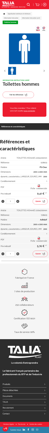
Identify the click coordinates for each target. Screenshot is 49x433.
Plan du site (22, 424)
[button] (5, 429)
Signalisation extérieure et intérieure (19, 14)
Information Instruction (11, 18)
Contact (24, 414)
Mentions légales (8, 424)
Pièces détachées (24, 390)
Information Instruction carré (31, 18)
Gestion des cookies (35, 424)
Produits (24, 384)
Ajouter (40, 201)
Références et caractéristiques (13, 126)
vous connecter (29, 110)
